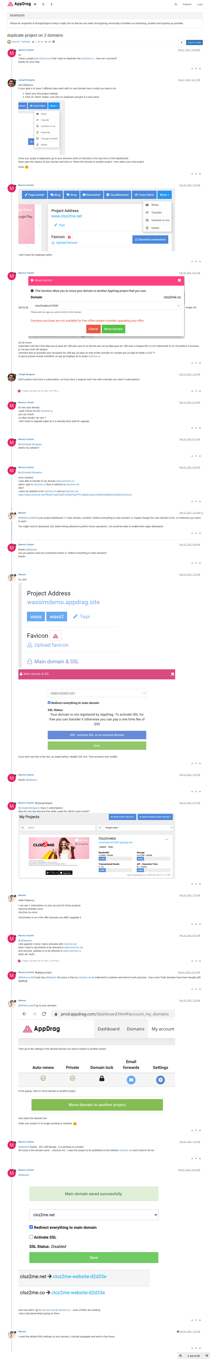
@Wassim (31, 549)
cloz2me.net (45, 58)
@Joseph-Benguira (31, 444)
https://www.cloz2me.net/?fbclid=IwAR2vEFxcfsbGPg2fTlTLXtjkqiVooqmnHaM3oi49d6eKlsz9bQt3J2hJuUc (75, 494)
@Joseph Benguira (43, 803)
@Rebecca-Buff (26, 517)
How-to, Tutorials (21, 41)
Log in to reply (194, 42)
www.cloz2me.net (73, 947)
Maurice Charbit (26, 50)
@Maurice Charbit (43, 973)
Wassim (22, 513)
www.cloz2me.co (65, 481)
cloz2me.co (87, 58)
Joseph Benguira (26, 80)
